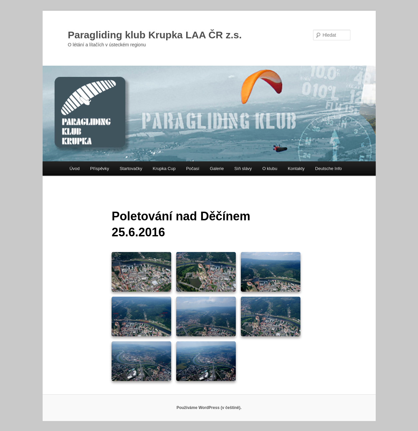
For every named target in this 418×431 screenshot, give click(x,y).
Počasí (193, 168)
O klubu (269, 168)
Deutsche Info (328, 168)
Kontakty (296, 168)
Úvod (75, 168)
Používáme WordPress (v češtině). (209, 407)
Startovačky (131, 168)
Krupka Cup (164, 168)
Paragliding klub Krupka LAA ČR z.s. (155, 34)
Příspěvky (99, 168)
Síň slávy (243, 168)
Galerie (217, 168)
